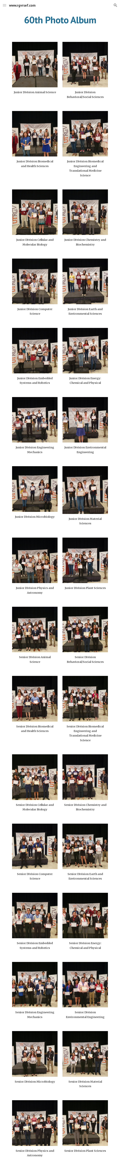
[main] (60, 20)
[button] (4, 5)
